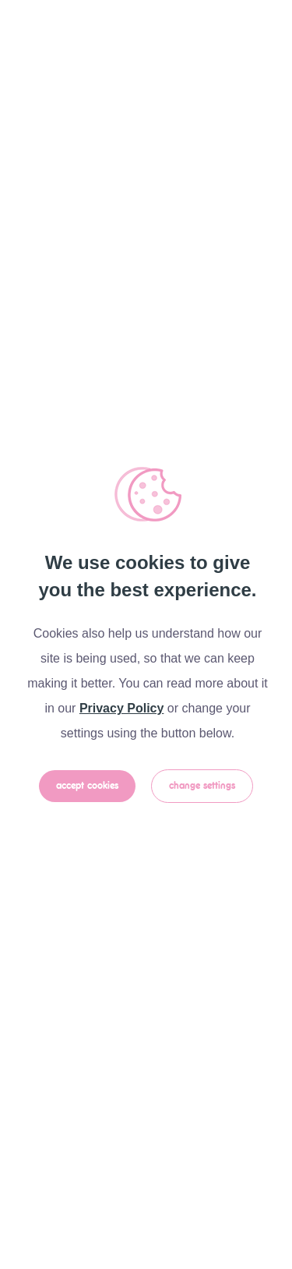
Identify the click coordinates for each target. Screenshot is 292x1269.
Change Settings (202, 786)
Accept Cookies (87, 786)
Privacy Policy (121, 708)
